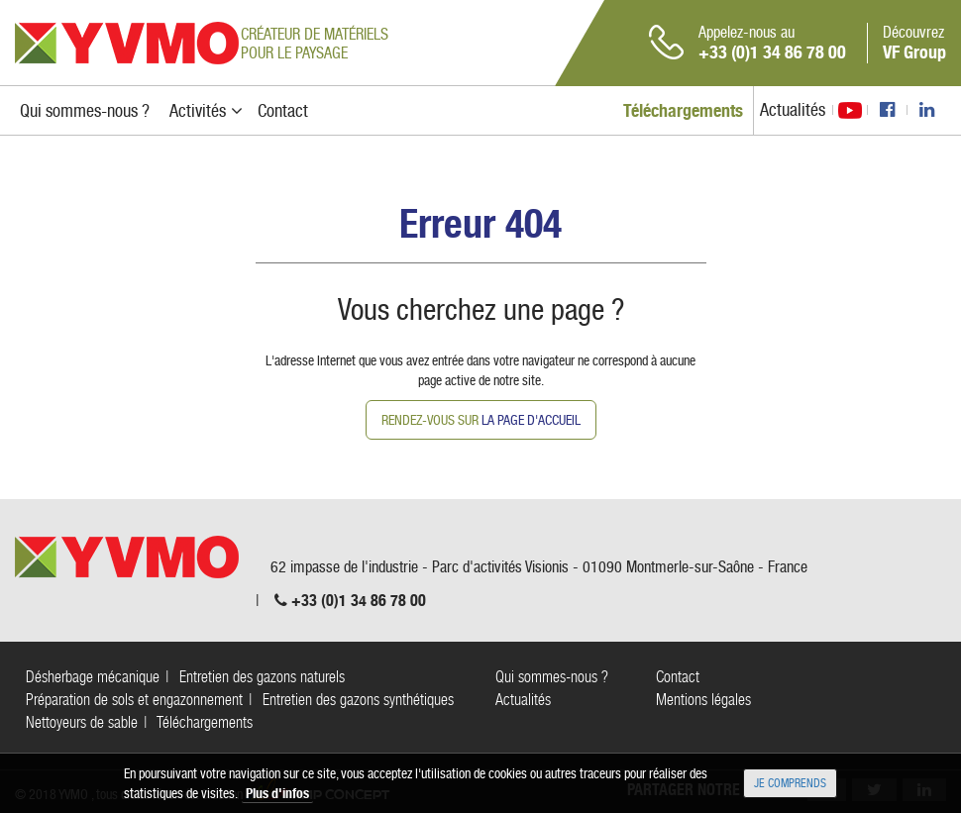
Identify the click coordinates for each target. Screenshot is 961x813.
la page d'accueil (531, 420)
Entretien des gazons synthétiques (358, 699)
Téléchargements (205, 722)
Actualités (792, 109)
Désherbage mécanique (93, 676)
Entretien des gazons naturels (262, 676)
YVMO (127, 43)
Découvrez (914, 42)
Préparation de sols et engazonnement (134, 699)
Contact (677, 676)
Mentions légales (703, 699)
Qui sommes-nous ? (551, 676)
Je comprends (790, 783)
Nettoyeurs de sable (82, 722)
